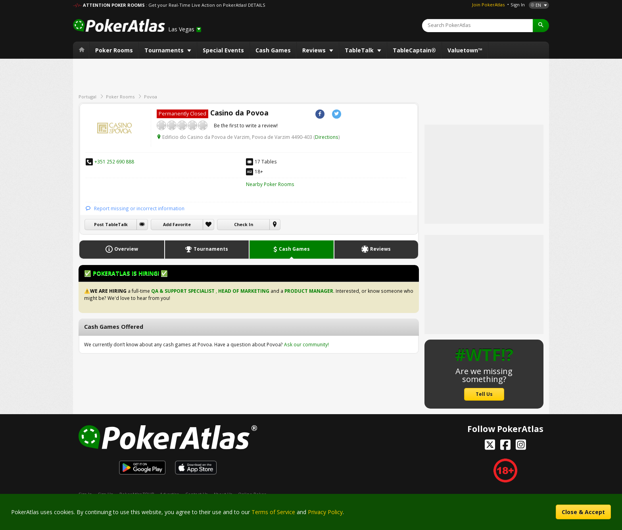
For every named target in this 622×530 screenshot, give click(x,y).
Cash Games (273, 50)
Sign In (518, 5)
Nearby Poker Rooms (270, 184)
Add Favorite (177, 224)
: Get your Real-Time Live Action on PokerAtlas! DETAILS (205, 5)
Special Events (223, 50)
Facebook (319, 114)
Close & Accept (583, 512)
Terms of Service (273, 512)
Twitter (336, 114)
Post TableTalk (111, 224)
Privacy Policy (325, 512)
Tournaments (164, 50)
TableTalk (360, 50)
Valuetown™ (464, 50)
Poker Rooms (114, 50)
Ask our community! (306, 344)
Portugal (87, 97)
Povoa (150, 97)
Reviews (314, 50)
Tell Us (484, 394)
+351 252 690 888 (114, 161)
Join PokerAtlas (488, 5)
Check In (243, 224)
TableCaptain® (414, 50)
